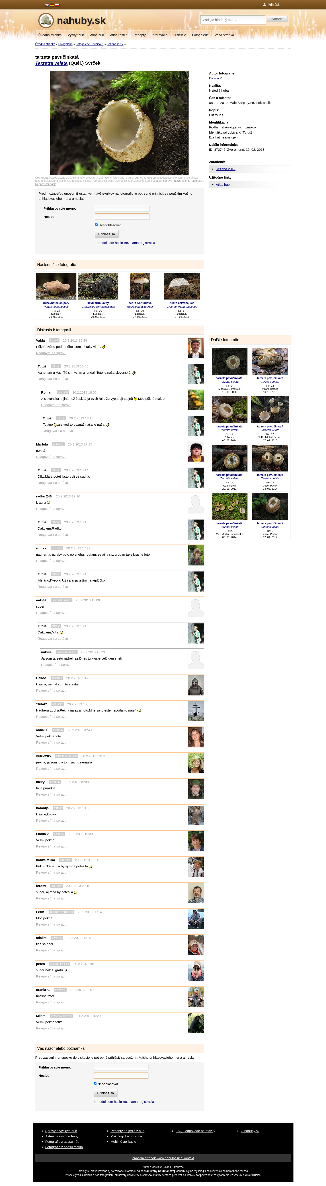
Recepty (139, 35)
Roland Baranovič (173, 1167)
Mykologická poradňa (126, 1136)
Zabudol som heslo (109, 243)
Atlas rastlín (118, 35)
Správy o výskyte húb (61, 1131)
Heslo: (48, 217)
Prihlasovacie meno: (59, 208)
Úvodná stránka (50, 35)
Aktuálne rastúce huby (61, 1136)
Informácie (159, 35)
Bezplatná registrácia (139, 243)
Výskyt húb (76, 35)
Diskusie (179, 35)
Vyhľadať (277, 19)
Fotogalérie (200, 35)
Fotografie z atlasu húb (62, 1141)
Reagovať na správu (51, 353)
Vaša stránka (224, 35)
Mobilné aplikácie (123, 1141)
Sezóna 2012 (115, 44)
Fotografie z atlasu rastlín (64, 1147)
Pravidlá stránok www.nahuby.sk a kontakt (163, 1158)
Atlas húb (97, 35)
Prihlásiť (274, 4)
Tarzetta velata (51, 63)
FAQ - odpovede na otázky (195, 1131)
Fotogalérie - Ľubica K (90, 44)
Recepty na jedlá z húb (128, 1131)
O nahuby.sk (250, 1131)
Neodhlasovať (110, 225)
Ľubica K (215, 78)
